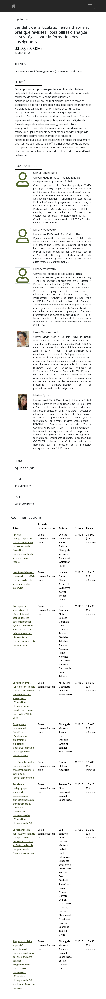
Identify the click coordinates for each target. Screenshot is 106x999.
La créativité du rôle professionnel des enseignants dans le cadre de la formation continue (23, 769)
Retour (22, 19)
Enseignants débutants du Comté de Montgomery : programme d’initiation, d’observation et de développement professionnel (23, 740)
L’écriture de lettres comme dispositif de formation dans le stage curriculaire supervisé (24, 580)
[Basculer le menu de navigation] (90, 6)
